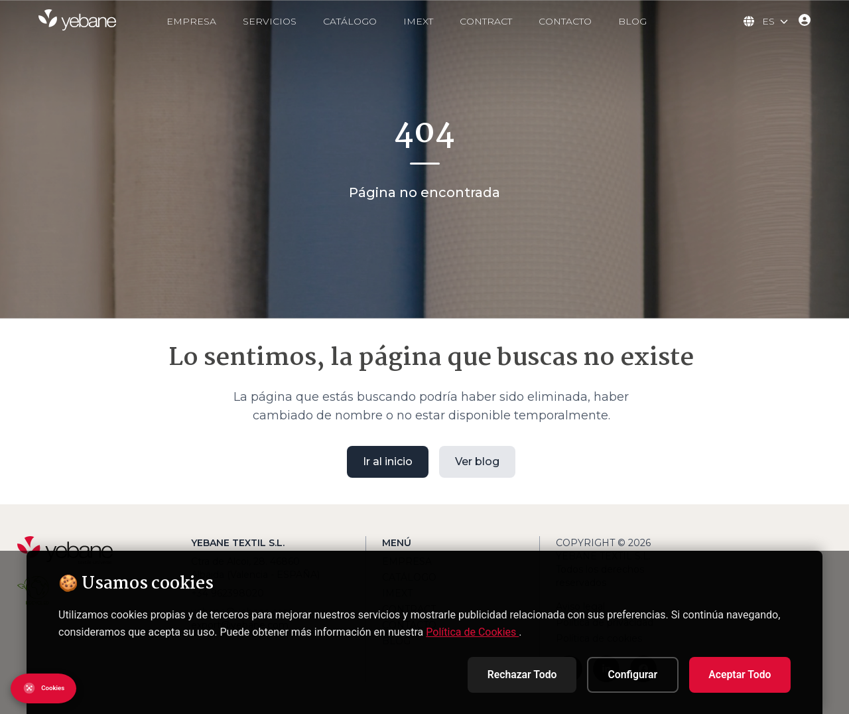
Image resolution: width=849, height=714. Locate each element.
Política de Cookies (472, 630)
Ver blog (477, 461)
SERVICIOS (284, 21)
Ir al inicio (388, 461)
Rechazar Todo (511, 674)
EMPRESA (206, 21)
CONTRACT (500, 21)
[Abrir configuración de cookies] (50, 688)
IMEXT (433, 21)
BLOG (647, 21)
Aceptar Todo (737, 674)
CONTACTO (579, 21)
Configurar (626, 674)
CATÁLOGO (364, 21)
